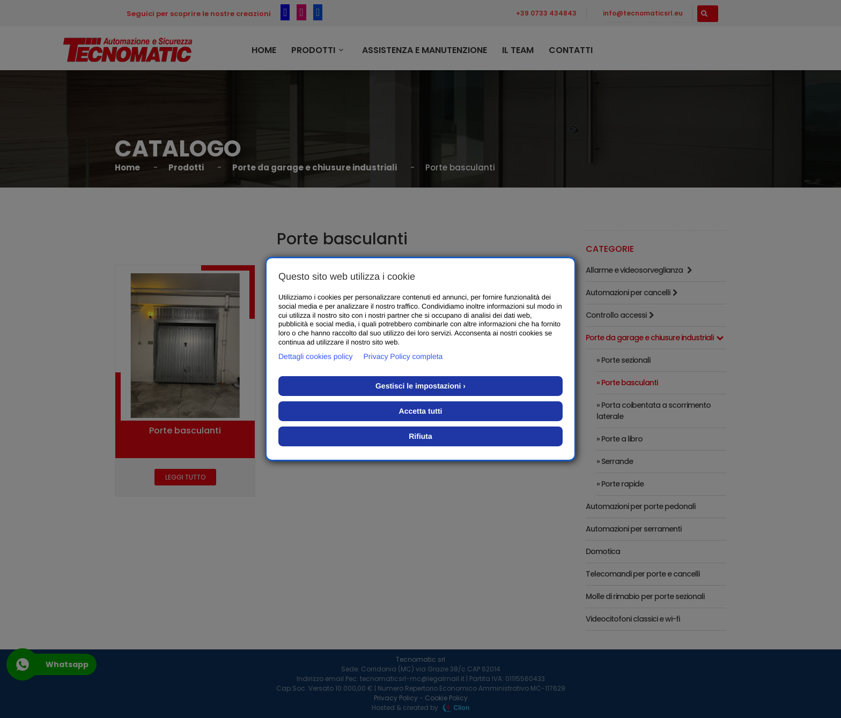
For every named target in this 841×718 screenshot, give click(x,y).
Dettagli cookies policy (315, 356)
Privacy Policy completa (403, 356)
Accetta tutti (420, 411)
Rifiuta (420, 436)
